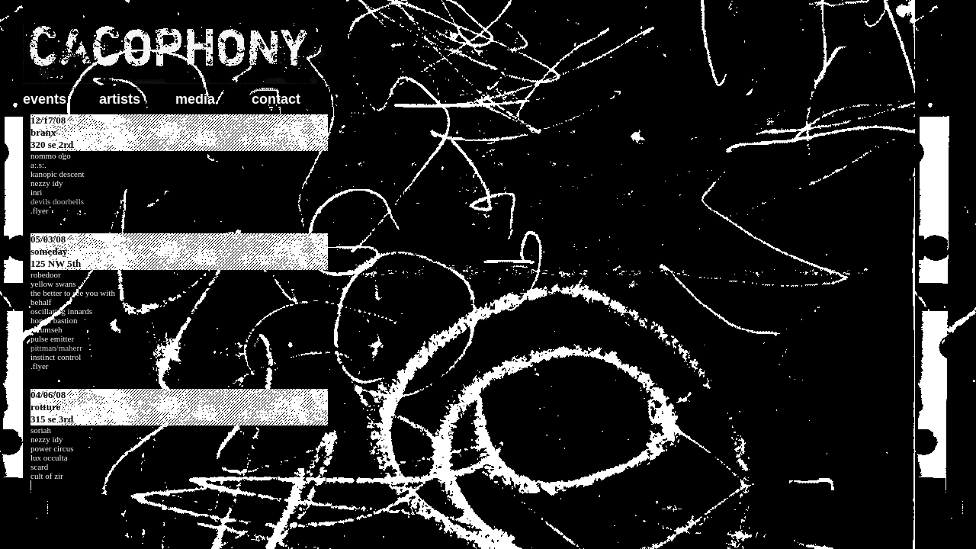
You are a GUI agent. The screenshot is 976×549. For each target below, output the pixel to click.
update (175, 297)
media (195, 99)
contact (276, 99)
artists (119, 99)
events (44, 99)
